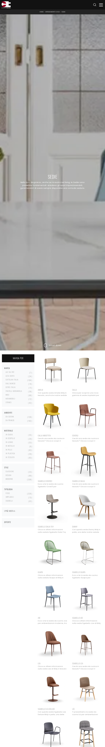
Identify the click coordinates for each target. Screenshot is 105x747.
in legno (9, 442)
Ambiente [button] (8, 412)
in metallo (10, 446)
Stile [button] (6, 467)
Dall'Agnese (11, 383)
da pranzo (10, 420)
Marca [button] (7, 368)
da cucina (10, 416)
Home (41, 12)
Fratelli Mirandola (14, 391)
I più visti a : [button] (10, 511)
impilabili (10, 497)
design (8, 475)
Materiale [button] (8, 430)
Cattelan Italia (12, 379)
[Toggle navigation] (101, 5)
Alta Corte (10, 376)
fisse (8, 493)
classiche (10, 471)
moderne (9, 479)
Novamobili (10, 398)
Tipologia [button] (8, 489)
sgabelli (9, 500)
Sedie (63, 12)
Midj (7, 394)
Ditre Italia (10, 387)
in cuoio (9, 434)
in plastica (10, 453)
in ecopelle (10, 438)
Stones (8, 402)
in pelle (9, 449)
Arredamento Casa (52, 12)
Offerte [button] (7, 522)
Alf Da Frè (10, 372)
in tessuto (10, 457)
